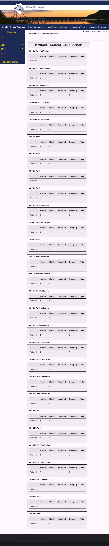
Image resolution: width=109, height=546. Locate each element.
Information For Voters (97, 27)
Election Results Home (36, 27)
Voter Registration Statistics (58, 27)
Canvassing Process (78, 27)
